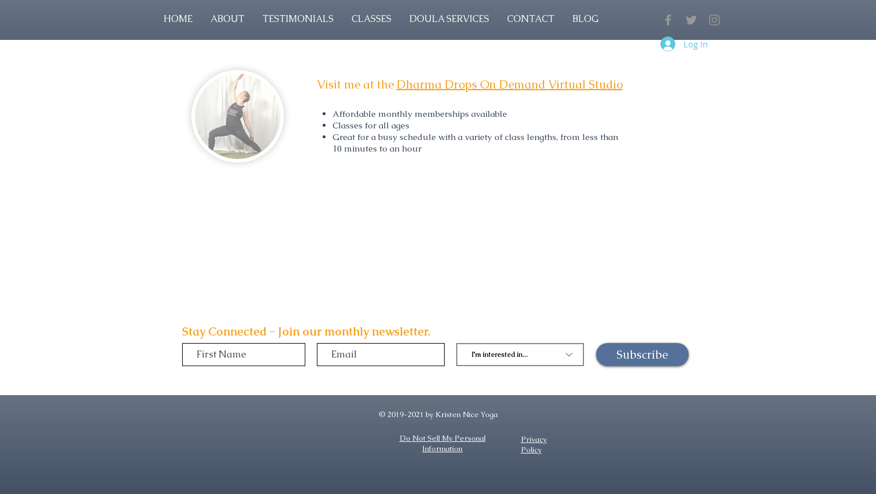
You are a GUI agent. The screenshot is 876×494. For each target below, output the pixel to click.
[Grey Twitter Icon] (691, 20)
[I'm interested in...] (520, 354)
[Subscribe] (642, 354)
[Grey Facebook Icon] (668, 20)
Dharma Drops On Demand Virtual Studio (510, 84)
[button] (371, 18)
